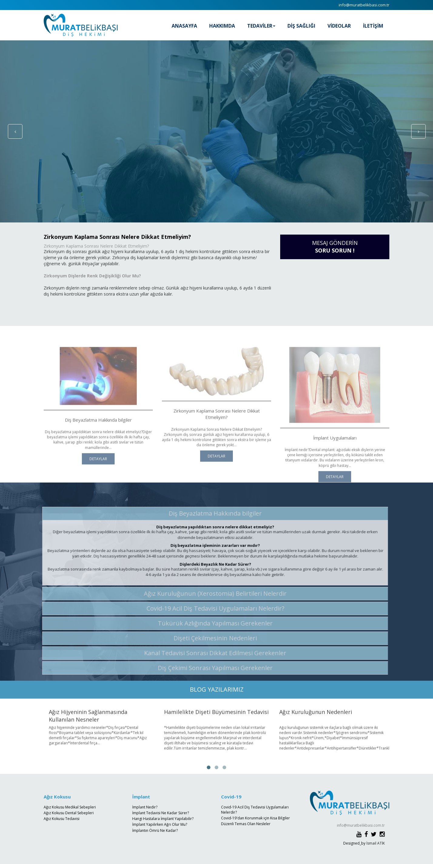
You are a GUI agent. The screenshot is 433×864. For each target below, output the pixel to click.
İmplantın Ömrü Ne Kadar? (155, 830)
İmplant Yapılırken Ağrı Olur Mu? (159, 824)
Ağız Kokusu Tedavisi (61, 818)
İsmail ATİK (375, 843)
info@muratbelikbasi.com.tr (364, 5)
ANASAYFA (184, 25)
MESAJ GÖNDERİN (335, 246)
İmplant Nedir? (144, 807)
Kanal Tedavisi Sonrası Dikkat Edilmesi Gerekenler (212, 653)
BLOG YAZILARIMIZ (216, 689)
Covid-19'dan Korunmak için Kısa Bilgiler (255, 818)
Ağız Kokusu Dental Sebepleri (69, 812)
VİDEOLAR (339, 25)
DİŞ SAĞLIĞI (301, 25)
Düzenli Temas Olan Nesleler (245, 823)
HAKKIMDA (222, 25)
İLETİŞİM (373, 25)
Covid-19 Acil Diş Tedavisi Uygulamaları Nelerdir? (211, 608)
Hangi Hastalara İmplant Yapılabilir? (162, 818)
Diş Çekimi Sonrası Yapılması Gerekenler (211, 668)
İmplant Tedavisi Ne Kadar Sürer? (160, 812)
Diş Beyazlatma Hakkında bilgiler (211, 513)
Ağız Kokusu (57, 797)
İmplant (141, 797)
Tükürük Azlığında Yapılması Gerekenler (211, 623)
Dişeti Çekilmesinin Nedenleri (211, 638)
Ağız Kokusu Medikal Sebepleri (70, 807)
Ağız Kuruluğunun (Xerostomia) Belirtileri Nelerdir (211, 593)
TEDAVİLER (261, 25)
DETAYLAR (98, 465)
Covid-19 (231, 797)
